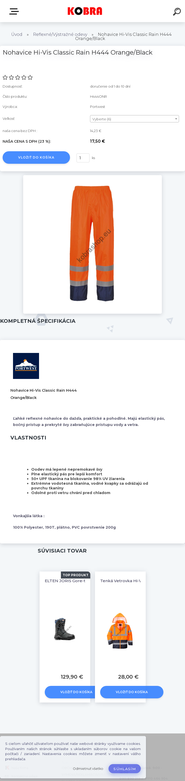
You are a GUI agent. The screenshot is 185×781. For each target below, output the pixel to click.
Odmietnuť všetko (88, 769)
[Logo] (84, 11)
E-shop (15, 11)
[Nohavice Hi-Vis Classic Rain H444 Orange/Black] (92, 177)
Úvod (16, 34)
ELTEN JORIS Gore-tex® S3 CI (74, 580)
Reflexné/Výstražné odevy (60, 34)
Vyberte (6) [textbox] (101, 119)
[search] (177, 12)
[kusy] (83, 157)
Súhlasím (124, 769)
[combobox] (134, 118)
